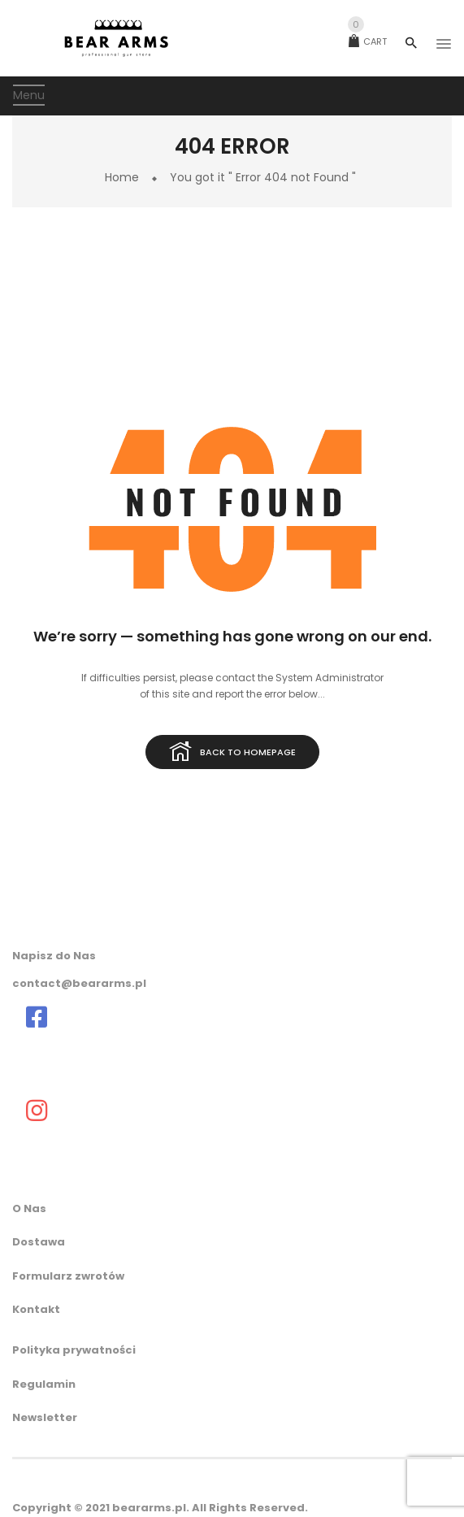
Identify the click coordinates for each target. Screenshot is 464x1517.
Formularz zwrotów (68, 1276)
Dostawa (38, 1242)
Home (122, 177)
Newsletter (44, 1417)
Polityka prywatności (74, 1350)
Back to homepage (232, 752)
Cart (368, 41)
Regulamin (44, 1384)
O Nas (29, 1208)
